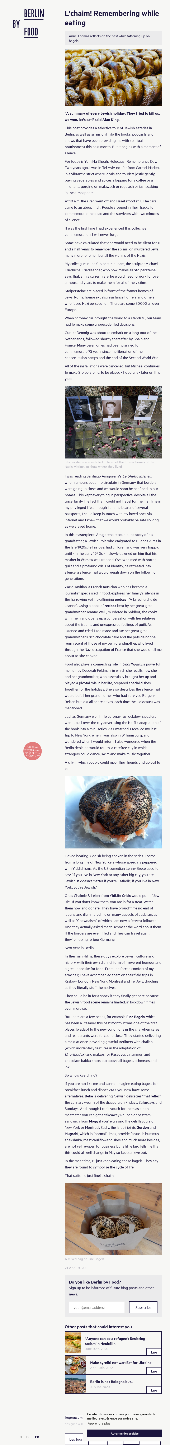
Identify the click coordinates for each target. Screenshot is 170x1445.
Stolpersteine (145, 269)
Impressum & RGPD (80, 1417)
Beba (89, 1095)
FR (37, 1437)
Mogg (93, 1121)
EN (20, 1437)
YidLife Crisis (120, 895)
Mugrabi (71, 1133)
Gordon (143, 1127)
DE (28, 1437)
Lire (154, 1352)
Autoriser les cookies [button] (125, 1433)
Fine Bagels (135, 1016)
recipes (110, 605)
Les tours (76, 1439)
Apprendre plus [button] (99, 1423)
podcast (121, 599)
